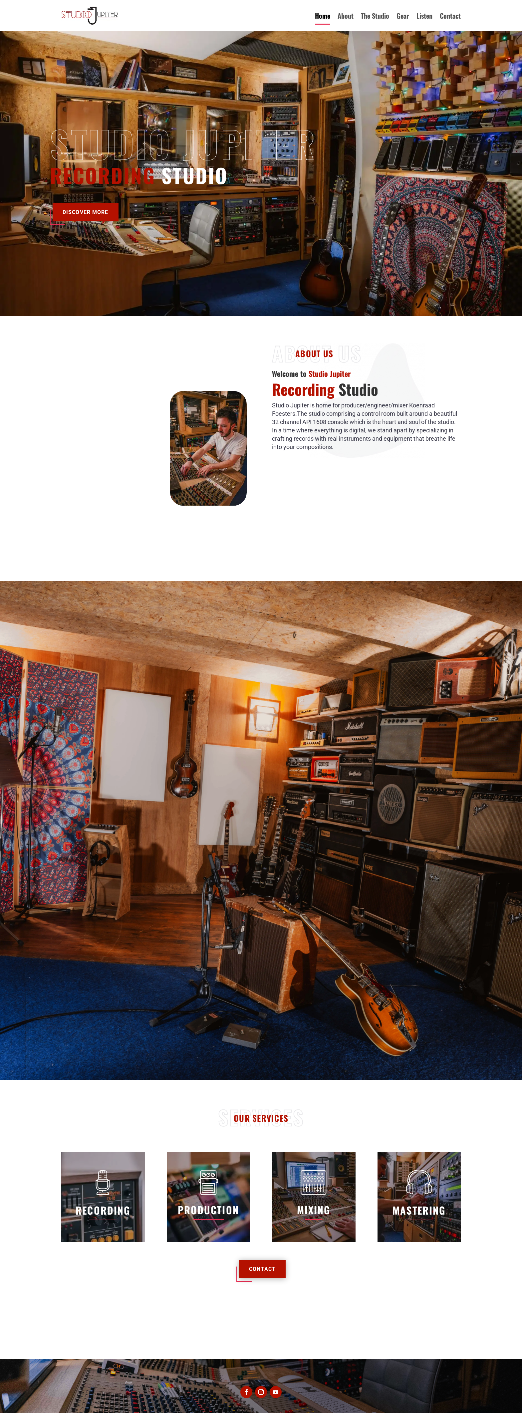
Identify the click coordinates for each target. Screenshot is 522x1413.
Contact (450, 16)
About (346, 16)
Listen (424, 16)
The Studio (375, 16)
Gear (402, 16)
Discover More (86, 212)
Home (322, 16)
